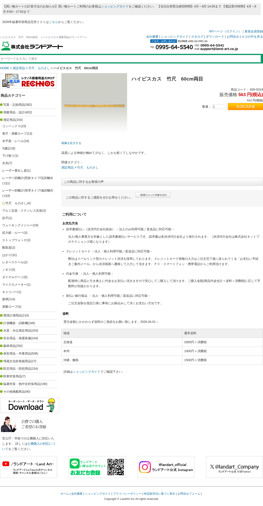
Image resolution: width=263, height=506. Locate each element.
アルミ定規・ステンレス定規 (22, 210)
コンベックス (11, 126)
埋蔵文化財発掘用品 (17, 361)
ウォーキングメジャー (17, 225)
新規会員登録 (254, 31)
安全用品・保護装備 (17, 338)
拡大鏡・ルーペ (13, 232)
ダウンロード (215, 36)
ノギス (6, 269)
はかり (6, 255)
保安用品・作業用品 (17, 353)
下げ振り (8, 155)
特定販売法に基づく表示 (159, 493)
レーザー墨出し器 (14, 170)
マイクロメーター (14, 284)
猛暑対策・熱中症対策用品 (21, 384)
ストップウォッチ (14, 240)
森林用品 (9, 346)
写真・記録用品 (14, 104)
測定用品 (19, 68)
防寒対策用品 (12, 376)
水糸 (5, 163)
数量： (206, 106)
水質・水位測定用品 (17, 330)
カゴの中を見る (252, 36)
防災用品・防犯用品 (17, 368)
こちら (53, 22)
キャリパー (10, 292)
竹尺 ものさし (39, 68)
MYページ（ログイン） (225, 31)
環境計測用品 (12, 315)
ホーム (64, 493)
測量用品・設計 (14, 112)
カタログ (197, 36)
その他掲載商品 (14, 391)
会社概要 (152, 36)
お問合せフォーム (189, 493)
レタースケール (13, 262)
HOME (4, 68)
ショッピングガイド (115, 6)
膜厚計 (6, 299)
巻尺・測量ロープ (14, 133)
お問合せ (233, 36)
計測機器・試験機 (15, 323)
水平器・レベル (13, 141)
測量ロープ (10, 306)
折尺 (5, 218)
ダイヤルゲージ (13, 277)
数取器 (6, 247)
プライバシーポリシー (127, 493)
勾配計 (6, 148)
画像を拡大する (71, 143)
